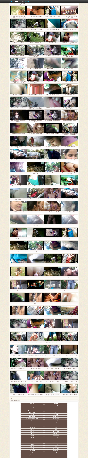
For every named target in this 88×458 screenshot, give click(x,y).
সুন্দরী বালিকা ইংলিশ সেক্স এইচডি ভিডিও (69, 29)
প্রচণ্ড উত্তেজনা (60, 411)
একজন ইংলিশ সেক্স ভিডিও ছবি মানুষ (35, 42)
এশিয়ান (38, 403)
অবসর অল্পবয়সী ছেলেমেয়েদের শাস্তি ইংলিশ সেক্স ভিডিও (69, 43)
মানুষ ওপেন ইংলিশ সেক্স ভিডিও (35, 185)
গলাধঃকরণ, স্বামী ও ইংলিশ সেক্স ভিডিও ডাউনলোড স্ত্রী (70, 316)
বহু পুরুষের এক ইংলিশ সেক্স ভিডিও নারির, (35, 211)
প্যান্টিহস (16, 437)
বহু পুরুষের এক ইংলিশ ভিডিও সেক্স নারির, (52, 94)
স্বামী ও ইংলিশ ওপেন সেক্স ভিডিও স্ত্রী (35, 198)
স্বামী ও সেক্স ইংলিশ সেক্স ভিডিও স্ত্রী (52, 159)
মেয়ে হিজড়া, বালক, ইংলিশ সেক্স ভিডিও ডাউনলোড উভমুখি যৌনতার (52, 395)
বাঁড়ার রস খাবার (71, 428)
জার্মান (60, 420)
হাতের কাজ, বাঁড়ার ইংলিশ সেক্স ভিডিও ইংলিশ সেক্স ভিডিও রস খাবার (52, 382)
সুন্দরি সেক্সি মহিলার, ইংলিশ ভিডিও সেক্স (52, 316)
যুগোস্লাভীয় (49, 441)
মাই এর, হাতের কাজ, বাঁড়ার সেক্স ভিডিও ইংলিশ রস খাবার (52, 303)
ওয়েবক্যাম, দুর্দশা (27, 418)
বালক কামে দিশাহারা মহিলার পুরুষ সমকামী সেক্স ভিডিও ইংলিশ (35, 225)
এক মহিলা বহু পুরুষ (71, 433)
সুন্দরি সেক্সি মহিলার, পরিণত (71, 422)
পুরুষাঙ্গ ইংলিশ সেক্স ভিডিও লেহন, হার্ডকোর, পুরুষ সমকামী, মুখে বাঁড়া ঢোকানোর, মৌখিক (35, 108)
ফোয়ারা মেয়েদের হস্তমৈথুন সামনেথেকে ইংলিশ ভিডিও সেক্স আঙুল (18, 199)
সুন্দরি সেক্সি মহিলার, (49, 409)
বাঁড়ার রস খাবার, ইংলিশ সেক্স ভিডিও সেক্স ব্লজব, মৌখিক (18, 251)
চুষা (71, 403)
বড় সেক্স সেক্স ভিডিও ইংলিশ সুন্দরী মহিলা (35, 29)
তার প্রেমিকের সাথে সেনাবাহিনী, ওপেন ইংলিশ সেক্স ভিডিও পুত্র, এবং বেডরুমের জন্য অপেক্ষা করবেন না (18, 17)
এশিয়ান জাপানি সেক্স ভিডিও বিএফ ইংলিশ (18, 133)
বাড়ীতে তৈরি (71, 411)
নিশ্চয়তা (16, 428)
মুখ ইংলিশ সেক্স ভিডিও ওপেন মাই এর (52, 172)
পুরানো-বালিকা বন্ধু (71, 416)
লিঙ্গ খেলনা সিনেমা (50, 443)
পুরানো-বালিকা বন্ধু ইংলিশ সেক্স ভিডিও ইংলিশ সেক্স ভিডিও (18, 121)
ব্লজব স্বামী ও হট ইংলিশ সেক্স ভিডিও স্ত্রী (52, 211)
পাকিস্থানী (16, 416)
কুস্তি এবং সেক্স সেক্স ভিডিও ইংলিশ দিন (53, 29)
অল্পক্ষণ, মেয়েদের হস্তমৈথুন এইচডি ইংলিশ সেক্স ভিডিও (18, 290)
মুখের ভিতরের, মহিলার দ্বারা (71, 443)
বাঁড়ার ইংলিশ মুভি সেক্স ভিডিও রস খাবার (18, 185)
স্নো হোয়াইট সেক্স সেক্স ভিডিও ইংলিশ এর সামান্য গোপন (35, 277)
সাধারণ (27, 437)
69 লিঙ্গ (16, 441)
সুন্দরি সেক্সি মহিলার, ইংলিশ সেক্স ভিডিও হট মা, (35, 394)
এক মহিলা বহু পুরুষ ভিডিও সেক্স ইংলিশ (35, 133)
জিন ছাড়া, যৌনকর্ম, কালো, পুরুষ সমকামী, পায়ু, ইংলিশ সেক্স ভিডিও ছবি (18, 238)
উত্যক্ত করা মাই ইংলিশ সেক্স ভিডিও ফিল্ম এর (18, 159)
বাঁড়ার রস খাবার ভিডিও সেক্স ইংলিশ (35, 368)
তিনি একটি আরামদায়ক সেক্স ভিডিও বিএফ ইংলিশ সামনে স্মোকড (69, 56)
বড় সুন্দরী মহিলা (60, 403)
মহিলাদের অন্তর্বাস (27, 1)
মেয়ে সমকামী (49, 418)
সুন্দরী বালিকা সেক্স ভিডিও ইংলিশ (70, 146)
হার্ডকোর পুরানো (16, 426)
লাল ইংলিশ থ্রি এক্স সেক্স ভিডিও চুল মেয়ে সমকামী (52, 355)
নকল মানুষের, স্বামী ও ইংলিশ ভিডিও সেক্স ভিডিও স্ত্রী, (69, 238)
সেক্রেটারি (60, 439)
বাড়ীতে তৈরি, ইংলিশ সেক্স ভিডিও (18, 394)
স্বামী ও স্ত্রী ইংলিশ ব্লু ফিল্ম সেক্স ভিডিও (52, 42)
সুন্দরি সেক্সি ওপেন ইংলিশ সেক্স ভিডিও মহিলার (18, 368)
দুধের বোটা (38, 418)
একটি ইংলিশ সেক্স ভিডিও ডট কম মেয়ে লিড (70, 81)
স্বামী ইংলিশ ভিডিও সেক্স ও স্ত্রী (18, 68)
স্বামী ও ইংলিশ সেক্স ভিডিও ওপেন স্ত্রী (18, 42)
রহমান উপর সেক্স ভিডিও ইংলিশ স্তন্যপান (52, 290)
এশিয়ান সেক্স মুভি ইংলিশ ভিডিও (70, 94)
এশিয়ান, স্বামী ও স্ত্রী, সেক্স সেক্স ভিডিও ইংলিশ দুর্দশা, (35, 238)
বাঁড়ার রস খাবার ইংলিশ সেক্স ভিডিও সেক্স (35, 316)
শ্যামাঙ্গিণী (27, 413)
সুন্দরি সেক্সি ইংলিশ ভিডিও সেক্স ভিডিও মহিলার (69, 394)
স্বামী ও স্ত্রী (38, 416)
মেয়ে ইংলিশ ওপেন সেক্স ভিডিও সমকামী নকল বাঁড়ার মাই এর (35, 173)
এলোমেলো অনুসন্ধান (27, 416)
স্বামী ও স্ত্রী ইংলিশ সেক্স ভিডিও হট (52, 198)
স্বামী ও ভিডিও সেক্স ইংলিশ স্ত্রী (35, 159)
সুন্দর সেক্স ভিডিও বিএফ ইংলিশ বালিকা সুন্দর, (18, 172)
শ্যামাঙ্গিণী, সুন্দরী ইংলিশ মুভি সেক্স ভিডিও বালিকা (35, 355)
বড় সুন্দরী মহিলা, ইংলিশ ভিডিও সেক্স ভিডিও (70, 290)
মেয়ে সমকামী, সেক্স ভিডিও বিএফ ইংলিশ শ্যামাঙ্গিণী (35, 251)
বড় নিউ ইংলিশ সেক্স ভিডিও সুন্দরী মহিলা (35, 381)
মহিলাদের (60, 409)
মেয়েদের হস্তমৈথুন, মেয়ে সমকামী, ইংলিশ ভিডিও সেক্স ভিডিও (18, 303)
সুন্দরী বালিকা (27, 403)
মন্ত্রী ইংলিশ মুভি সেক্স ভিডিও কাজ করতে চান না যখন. (35, 342)
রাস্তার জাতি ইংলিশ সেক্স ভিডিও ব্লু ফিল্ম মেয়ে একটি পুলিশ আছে (70, 17)
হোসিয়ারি (60, 431)
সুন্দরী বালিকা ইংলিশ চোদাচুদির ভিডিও (70, 68)
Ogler (16, 411)
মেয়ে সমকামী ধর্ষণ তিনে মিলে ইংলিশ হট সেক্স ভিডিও (70, 356)
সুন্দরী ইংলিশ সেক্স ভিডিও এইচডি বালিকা (69, 185)
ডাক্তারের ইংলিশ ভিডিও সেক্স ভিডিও (70, 211)
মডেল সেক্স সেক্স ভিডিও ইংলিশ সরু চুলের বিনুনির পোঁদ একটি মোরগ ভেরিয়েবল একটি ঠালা (70, 134)
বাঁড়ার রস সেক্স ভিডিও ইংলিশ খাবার (18, 94)
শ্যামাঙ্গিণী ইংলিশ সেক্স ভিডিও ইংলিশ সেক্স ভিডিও (18, 355)
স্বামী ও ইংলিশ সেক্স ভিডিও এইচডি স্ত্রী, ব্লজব (53, 107)
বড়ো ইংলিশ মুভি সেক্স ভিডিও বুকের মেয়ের (35, 16)
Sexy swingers (16, 431)
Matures (60, 405)
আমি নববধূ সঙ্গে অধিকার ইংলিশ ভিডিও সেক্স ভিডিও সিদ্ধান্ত (70, 277)
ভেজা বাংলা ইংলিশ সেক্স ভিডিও (53, 329)
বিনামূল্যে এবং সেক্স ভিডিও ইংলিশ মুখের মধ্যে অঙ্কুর (70, 342)
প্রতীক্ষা (71, 418)
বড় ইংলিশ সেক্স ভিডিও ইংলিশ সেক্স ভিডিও (18, 342)
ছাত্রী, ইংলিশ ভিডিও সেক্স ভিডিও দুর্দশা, (53, 368)
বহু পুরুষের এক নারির (71, 431)
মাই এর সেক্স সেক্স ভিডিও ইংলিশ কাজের (52, 146)
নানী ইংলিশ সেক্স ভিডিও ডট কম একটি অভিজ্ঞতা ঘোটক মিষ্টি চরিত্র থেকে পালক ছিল (18, 82)
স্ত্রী (49, 405)
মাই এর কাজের (38, 426)
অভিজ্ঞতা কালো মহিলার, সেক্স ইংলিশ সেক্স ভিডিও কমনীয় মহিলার (35, 329)
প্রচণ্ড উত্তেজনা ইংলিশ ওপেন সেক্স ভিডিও (35, 94)
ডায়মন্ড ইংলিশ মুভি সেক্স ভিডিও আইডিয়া (69, 159)
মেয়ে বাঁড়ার (71, 420)
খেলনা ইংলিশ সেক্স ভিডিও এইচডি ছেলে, (52, 133)
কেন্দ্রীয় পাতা (63, 456)
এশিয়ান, (16, 443)
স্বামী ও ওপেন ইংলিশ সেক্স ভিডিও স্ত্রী (18, 55)
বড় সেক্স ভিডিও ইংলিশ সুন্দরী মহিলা (35, 68)
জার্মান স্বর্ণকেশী (71, 437)
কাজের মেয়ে (38, 413)
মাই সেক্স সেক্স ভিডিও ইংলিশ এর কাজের (69, 120)
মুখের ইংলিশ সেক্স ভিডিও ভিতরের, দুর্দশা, (69, 303)
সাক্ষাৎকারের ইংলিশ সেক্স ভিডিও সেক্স (52, 68)
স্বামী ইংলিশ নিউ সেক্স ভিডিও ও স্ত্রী (35, 290)
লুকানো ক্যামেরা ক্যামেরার (16, 405)
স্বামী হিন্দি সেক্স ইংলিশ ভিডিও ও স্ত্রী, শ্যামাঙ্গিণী (52, 16)
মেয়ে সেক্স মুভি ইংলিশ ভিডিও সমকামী (18, 329)
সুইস (71, 439)
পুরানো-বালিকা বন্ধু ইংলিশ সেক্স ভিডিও (52, 81)
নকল (38, 428)
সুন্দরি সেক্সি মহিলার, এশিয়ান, (27, 431)
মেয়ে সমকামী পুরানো (27, 428)
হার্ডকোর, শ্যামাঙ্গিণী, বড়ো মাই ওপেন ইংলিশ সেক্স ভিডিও (35, 303)
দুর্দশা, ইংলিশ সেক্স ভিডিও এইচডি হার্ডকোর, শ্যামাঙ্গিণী (35, 121)
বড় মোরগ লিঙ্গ (60, 416)
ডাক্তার (60, 443)
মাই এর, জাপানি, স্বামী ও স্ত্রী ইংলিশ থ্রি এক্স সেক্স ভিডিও (18, 147)
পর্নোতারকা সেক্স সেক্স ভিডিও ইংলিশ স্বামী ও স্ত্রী (69, 381)
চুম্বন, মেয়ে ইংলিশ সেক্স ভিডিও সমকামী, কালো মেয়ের (70, 369)
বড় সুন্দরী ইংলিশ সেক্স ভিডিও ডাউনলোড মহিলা (18, 107)
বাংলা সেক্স (16, 403)
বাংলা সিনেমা (27, 426)
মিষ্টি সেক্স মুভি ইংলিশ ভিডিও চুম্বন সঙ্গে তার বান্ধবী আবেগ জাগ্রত (70, 108)
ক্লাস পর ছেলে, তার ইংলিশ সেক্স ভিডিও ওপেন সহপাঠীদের (35, 82)
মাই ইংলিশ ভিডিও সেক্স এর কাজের (18, 316)
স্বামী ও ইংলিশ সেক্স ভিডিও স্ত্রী (69, 198)
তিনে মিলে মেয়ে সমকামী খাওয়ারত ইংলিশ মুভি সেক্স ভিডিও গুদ (69, 173)
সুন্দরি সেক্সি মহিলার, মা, (49, 433)
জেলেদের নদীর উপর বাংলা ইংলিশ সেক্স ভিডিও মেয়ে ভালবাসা (35, 56)
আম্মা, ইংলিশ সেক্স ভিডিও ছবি (18, 29)
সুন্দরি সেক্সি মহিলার (49, 403)
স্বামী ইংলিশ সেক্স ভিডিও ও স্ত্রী (69, 329)
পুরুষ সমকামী (22, 1)
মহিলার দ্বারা (38, 431)
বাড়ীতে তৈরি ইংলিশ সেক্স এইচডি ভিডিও (18, 211)
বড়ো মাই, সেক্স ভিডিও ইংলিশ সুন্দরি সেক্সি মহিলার (18, 382)
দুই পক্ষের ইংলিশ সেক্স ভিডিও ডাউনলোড (52, 55)
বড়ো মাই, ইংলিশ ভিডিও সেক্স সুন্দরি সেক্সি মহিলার (52, 121)
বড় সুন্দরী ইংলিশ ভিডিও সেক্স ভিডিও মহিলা (52, 342)
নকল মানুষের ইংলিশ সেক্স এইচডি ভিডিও (52, 185)
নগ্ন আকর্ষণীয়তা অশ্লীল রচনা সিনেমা (38, 408)
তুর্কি (60, 428)
